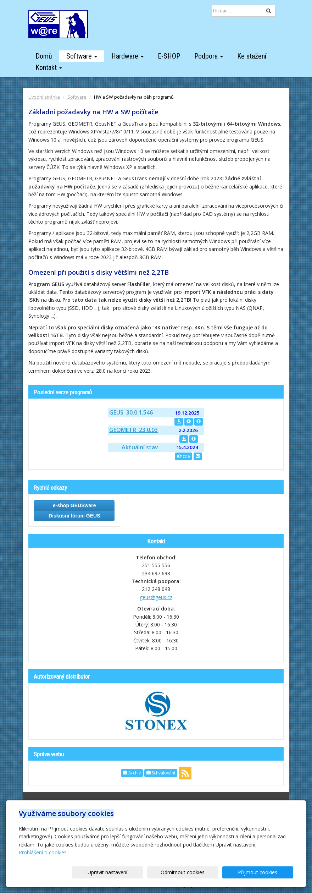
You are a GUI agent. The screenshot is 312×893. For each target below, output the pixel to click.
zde (183, 456)
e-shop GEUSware (74, 505)
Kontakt (48, 67)
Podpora (208, 56)
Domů (43, 56)
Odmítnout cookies (208, 872)
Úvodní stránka (44, 97)
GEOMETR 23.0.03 (133, 430)
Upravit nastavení (149, 872)
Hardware (127, 56)
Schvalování (160, 773)
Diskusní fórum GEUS (74, 516)
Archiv (132, 773)
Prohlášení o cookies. (43, 852)
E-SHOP (169, 56)
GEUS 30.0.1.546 (131, 412)
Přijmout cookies (266, 872)
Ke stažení (251, 56)
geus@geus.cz (156, 597)
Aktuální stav (140, 447)
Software (81, 56)
